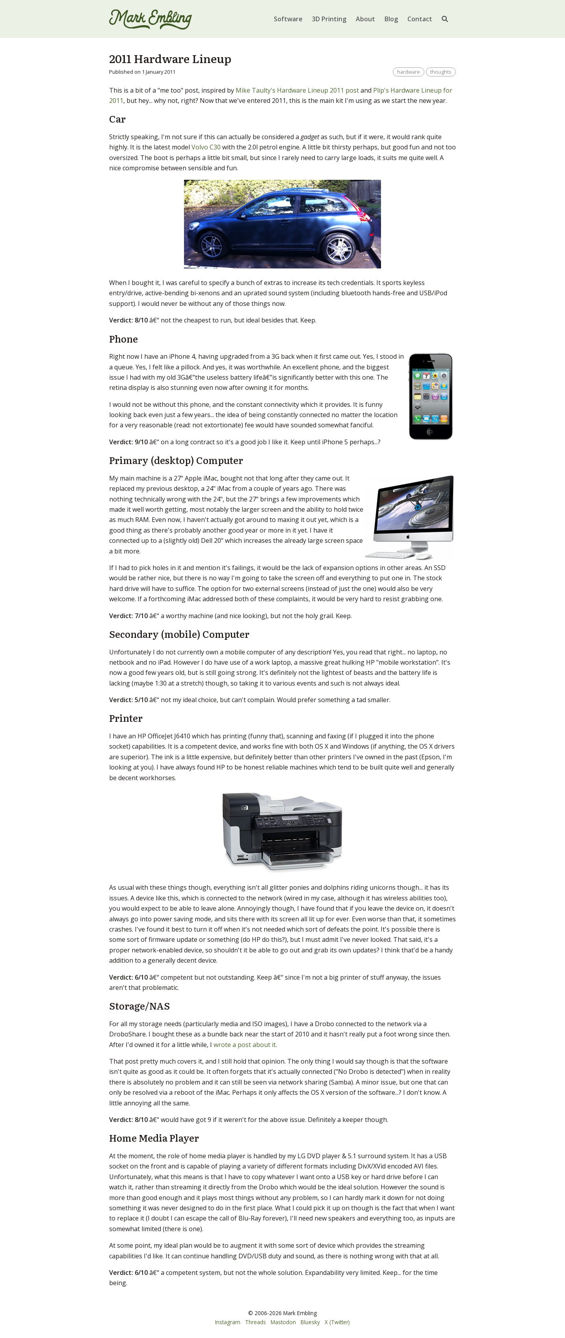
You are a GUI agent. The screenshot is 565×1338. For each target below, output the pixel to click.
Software (288, 19)
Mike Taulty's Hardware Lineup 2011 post (297, 90)
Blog (391, 19)
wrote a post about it (245, 1044)
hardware (408, 71)
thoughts (441, 71)
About (365, 19)
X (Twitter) (337, 1322)
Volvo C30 (206, 147)
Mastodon (283, 1322)
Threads (255, 1322)
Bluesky (310, 1322)
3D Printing (329, 19)
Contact (419, 19)
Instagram (227, 1322)
